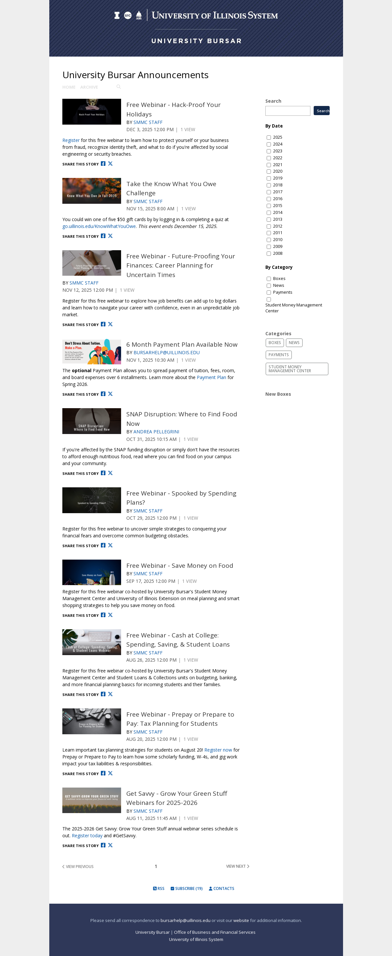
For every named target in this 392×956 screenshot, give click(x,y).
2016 (277, 198)
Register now (218, 750)
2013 (277, 219)
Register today (87, 835)
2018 (277, 185)
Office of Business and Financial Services (215, 932)
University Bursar (152, 932)
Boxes (279, 278)
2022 (277, 158)
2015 (277, 205)
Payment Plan (211, 377)
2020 (277, 171)
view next (237, 866)
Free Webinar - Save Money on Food (179, 565)
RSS (159, 888)
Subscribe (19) (187, 888)
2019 (277, 178)
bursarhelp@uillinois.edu (186, 920)
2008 (277, 253)
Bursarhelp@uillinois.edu (166, 352)
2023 (277, 151)
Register (71, 140)
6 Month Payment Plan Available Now (182, 344)
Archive (89, 87)
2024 (277, 144)
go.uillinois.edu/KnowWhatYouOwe (99, 226)
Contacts (221, 888)
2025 (277, 137)
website (241, 920)
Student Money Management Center (293, 308)
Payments (282, 292)
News (278, 285)
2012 (277, 226)
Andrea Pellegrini (156, 431)
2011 (277, 232)
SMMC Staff (148, 122)
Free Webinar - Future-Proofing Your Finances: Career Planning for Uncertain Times (180, 265)
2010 (277, 239)
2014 (277, 212)
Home (68, 87)
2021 (277, 164)
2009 (277, 246)
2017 (277, 192)
